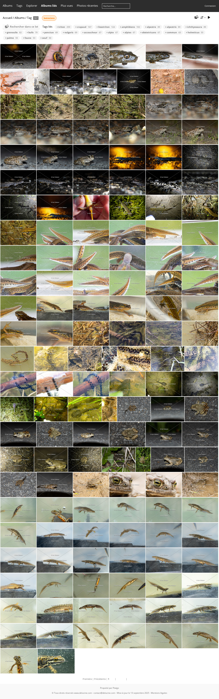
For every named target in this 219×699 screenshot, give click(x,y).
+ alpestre (152, 26)
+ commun (173, 32)
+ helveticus (194, 32)
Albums (7, 6)
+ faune (29, 37)
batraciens (49, 18)
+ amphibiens (130, 26)
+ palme (11, 37)
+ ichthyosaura (195, 26)
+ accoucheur (91, 32)
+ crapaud (83, 26)
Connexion (210, 5)
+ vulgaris (70, 32)
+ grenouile (13, 32)
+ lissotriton (105, 26)
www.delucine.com (83, 692)
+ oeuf (45, 37)
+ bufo (32, 32)
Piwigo (116, 687)
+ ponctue (50, 32)
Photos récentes (87, 6)
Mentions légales (159, 692)
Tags (19, 6)
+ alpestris (172, 26)
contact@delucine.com (104, 692)
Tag (29, 18)
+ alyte (112, 32)
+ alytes (129, 32)
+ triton (63, 26)
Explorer (31, 6)
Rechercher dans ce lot (24, 26)
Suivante (121, 678)
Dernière (132, 678)
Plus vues (67, 6)
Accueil (7, 18)
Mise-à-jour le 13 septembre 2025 (133, 692)
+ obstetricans (150, 32)
